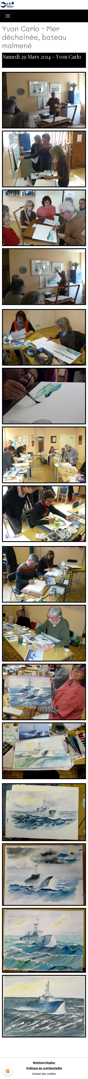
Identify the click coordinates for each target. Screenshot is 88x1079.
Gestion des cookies (44, 1073)
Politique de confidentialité (44, 1068)
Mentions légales (44, 1062)
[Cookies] (7, 1071)
